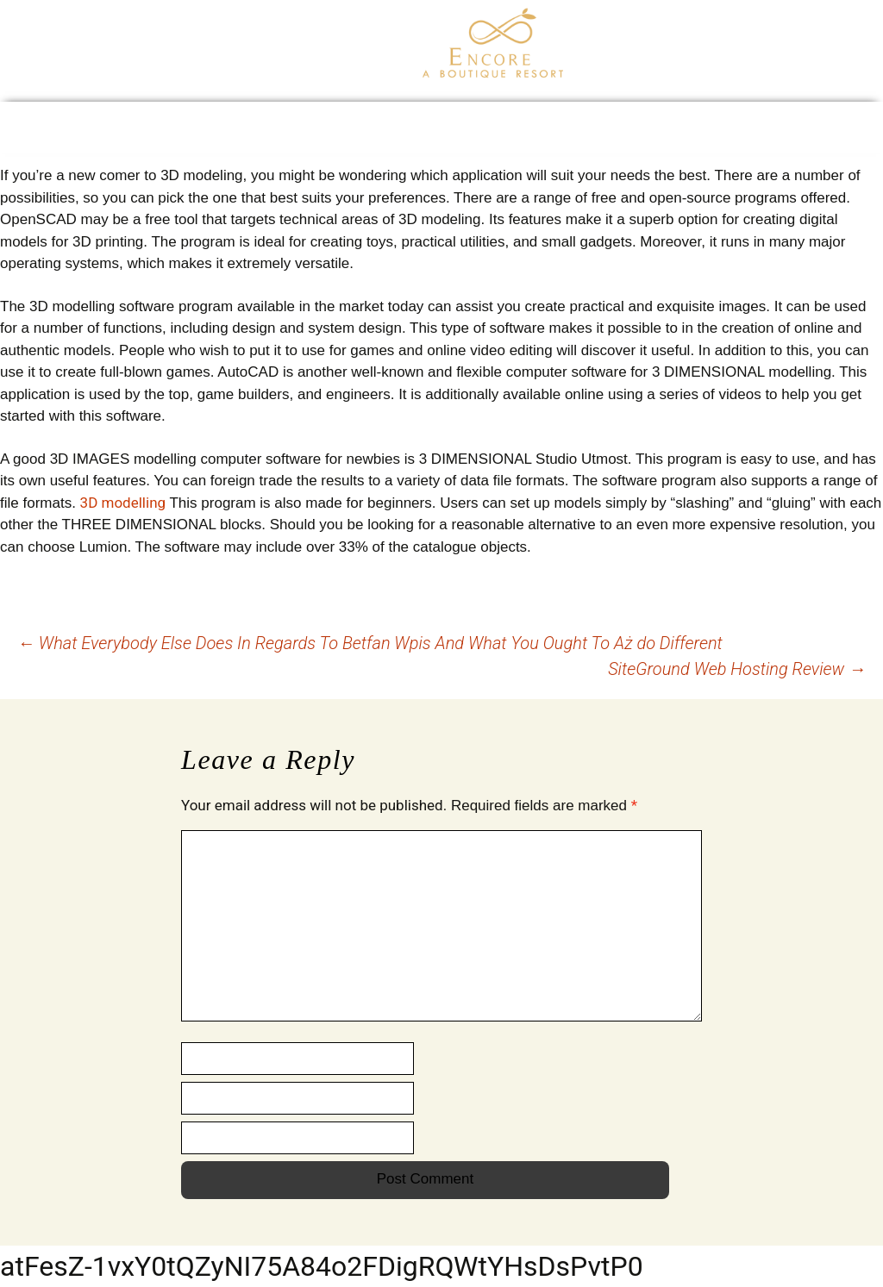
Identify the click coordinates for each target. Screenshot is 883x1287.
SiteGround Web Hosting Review (737, 669)
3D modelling (123, 502)
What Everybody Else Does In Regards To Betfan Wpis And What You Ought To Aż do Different (370, 643)
